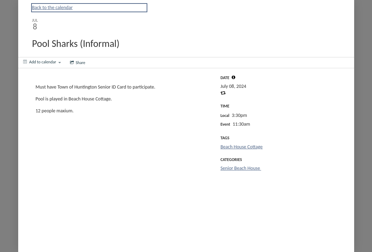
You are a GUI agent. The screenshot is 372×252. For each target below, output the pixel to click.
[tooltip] (233, 77)
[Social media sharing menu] (77, 62)
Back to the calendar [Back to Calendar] (52, 7)
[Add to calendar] (42, 61)
